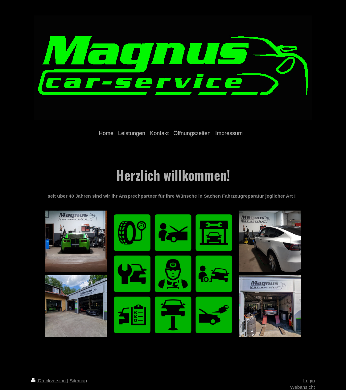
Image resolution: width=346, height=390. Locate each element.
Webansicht (302, 387)
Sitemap (78, 380)
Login (309, 380)
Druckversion (49, 380)
